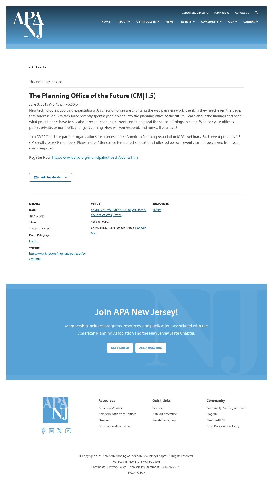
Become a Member (110, 408)
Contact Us (98, 467)
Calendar (158, 408)
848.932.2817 (171, 467)
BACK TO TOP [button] (136, 472)
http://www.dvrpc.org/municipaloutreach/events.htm (95, 157)
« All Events (37, 67)
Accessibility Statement (144, 467)
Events (33, 241)
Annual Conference (164, 414)
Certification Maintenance (115, 426)
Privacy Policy (117, 467)
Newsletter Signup (164, 420)
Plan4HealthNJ (216, 420)
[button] (256, 12)
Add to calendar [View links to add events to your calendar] (51, 177)
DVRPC (157, 210)
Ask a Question (150, 348)
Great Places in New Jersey (223, 426)
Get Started (120, 348)
